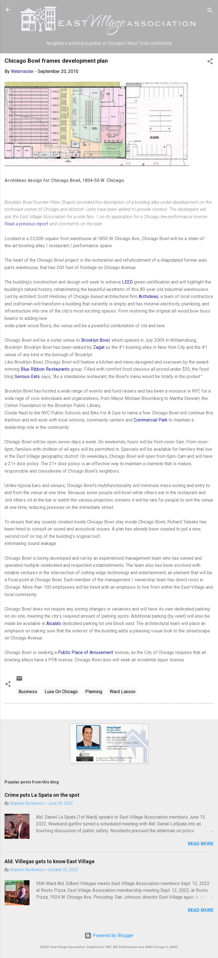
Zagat (98, 347)
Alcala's (53, 623)
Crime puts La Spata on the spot (42, 795)
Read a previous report (26, 224)
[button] (210, 62)
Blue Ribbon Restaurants (45, 369)
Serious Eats (27, 376)
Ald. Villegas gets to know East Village (50, 861)
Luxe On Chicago (61, 691)
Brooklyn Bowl (95, 340)
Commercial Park (150, 420)
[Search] (210, 11)
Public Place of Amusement (85, 652)
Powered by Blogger (109, 935)
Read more (200, 843)
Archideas (148, 296)
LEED (127, 282)
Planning (93, 691)
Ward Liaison (122, 691)
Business (27, 691)
